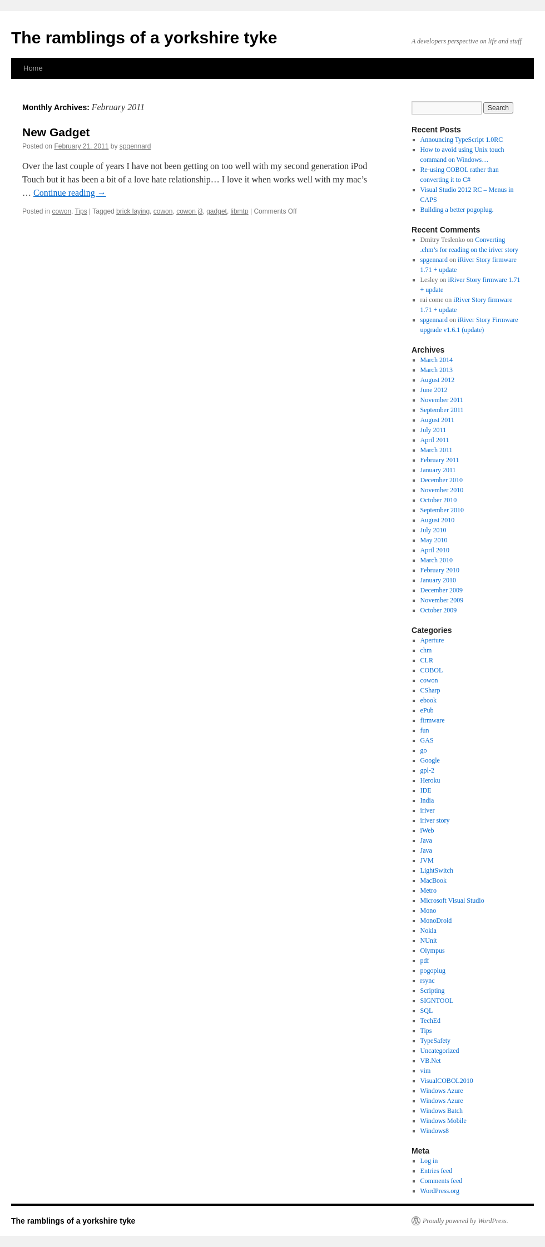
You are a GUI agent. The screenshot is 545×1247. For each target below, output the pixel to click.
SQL (426, 1011)
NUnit (428, 940)
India (427, 800)
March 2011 (436, 450)
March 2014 (436, 360)
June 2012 (434, 390)
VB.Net (430, 1061)
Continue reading (69, 192)
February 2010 (439, 570)
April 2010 (434, 550)
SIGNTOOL (437, 1000)
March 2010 (436, 560)
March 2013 (436, 370)
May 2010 (434, 540)
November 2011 (441, 400)
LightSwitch (436, 870)
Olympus (432, 950)
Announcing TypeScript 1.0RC (461, 139)
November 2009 (442, 600)
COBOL (431, 670)
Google (430, 760)
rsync (427, 980)
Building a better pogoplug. (457, 210)
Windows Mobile (443, 1121)
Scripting (432, 990)
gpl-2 (427, 770)
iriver (427, 810)
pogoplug (432, 970)
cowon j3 (189, 211)
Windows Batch (441, 1111)
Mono (428, 910)
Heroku (430, 780)
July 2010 (433, 530)
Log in (429, 1161)
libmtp (240, 211)
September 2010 (442, 510)
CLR (426, 660)
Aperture (432, 640)
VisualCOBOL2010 (446, 1081)
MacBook (433, 880)
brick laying (133, 211)
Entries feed (436, 1171)
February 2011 (439, 460)
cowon (61, 211)
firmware (432, 720)
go (423, 750)
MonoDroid (436, 920)
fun (424, 730)
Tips (81, 211)
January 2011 (438, 470)
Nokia (428, 930)
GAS (427, 740)
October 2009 (438, 610)
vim (425, 1071)
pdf (424, 960)
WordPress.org (439, 1191)
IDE (426, 790)
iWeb (427, 830)
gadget (216, 211)
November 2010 (442, 490)
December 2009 (441, 590)
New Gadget (56, 132)
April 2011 (434, 440)
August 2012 (437, 380)
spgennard (135, 146)
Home (33, 68)
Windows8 (434, 1131)
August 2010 (437, 520)
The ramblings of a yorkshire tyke (144, 37)
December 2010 (441, 480)
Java (426, 840)
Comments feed (441, 1181)
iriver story (435, 820)
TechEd (430, 1021)
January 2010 (438, 580)
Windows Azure (441, 1091)
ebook (428, 700)
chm (426, 650)
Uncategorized (439, 1051)
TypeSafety (435, 1041)
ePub (427, 710)
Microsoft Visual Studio (452, 900)
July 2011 (433, 430)
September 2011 (442, 410)
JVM (427, 860)
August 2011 (437, 420)
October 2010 (438, 500)
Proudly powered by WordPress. (465, 1221)
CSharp (430, 690)
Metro (428, 890)
